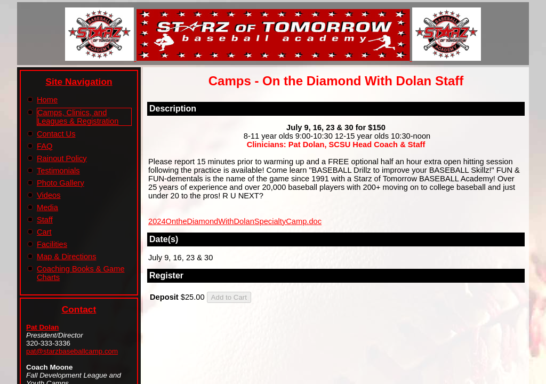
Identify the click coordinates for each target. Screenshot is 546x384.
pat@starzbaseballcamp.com (72, 351)
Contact (79, 309)
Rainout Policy (62, 158)
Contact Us (56, 134)
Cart (44, 232)
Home (47, 99)
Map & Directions (67, 256)
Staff (45, 219)
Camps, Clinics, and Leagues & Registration (77, 116)
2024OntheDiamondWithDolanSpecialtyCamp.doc (235, 221)
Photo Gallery (60, 183)
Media (47, 207)
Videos (49, 195)
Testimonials (58, 170)
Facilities (52, 244)
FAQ (44, 146)
